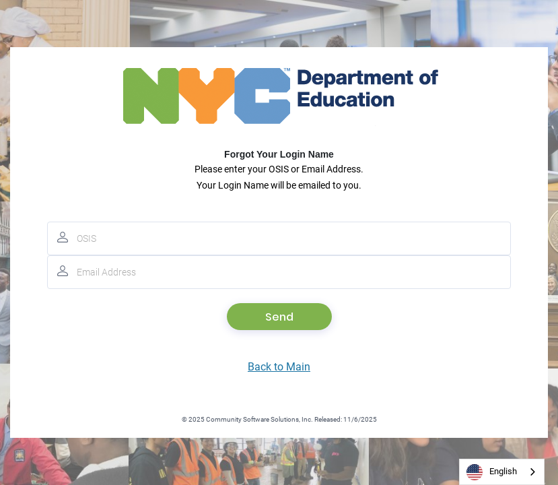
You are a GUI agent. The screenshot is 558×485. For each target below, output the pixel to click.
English (491, 472)
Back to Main (279, 366)
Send (279, 317)
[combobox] (502, 472)
